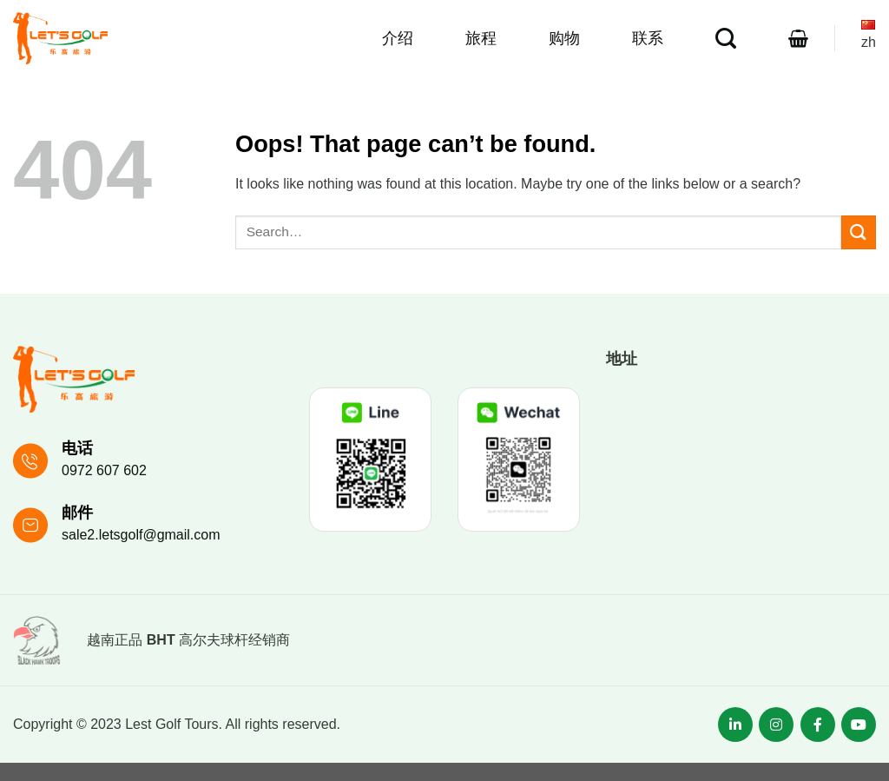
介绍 (397, 38)
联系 (647, 38)
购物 (564, 38)
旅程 (481, 38)
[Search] (725, 38)
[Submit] (858, 232)
